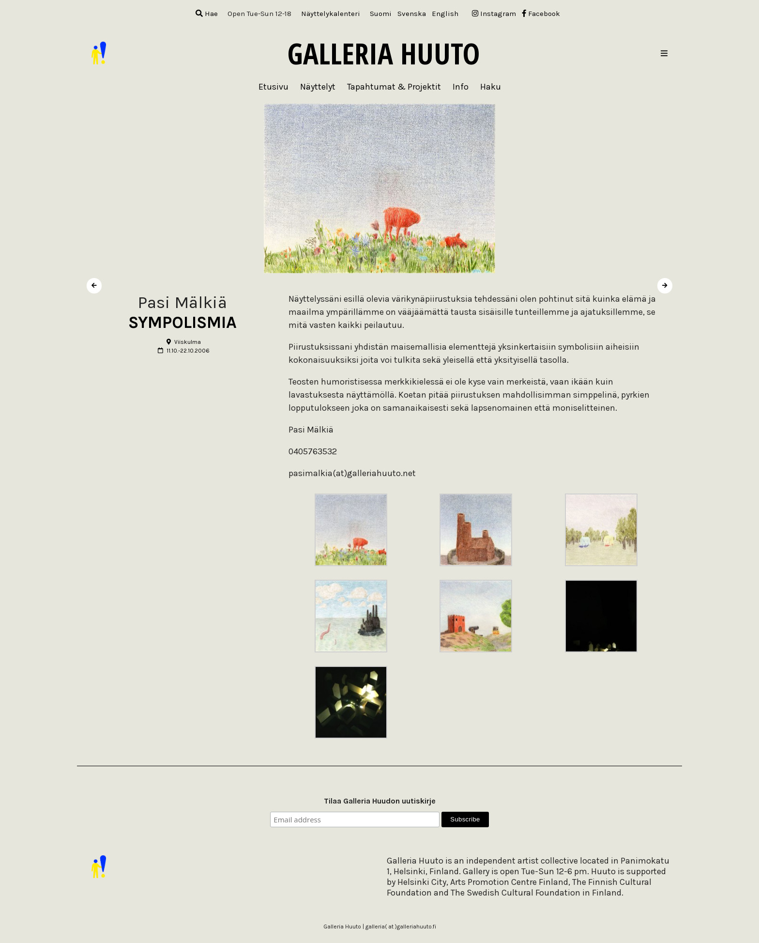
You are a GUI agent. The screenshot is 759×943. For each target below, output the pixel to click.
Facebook (541, 13)
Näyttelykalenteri (330, 13)
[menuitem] (381, 13)
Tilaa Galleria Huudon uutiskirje (380, 800)
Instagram (494, 13)
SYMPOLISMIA (182, 322)
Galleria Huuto (384, 53)
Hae (207, 13)
